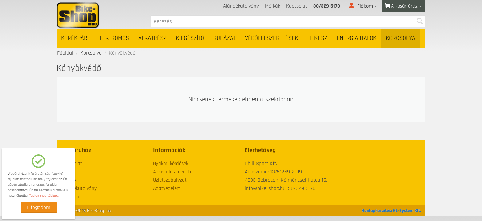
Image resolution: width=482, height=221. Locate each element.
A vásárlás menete (172, 172)
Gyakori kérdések (170, 163)
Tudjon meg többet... (44, 195)
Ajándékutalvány (241, 6)
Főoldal (65, 52)
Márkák (272, 6)
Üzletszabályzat (170, 180)
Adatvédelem (167, 188)
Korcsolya (400, 38)
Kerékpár (74, 38)
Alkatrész (152, 38)
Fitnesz (317, 38)
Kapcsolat (296, 6)
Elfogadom (38, 207)
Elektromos (113, 38)
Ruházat (224, 38)
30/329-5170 (326, 6)
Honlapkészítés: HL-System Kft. (391, 211)
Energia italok (357, 38)
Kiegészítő (190, 38)
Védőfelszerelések (271, 38)
